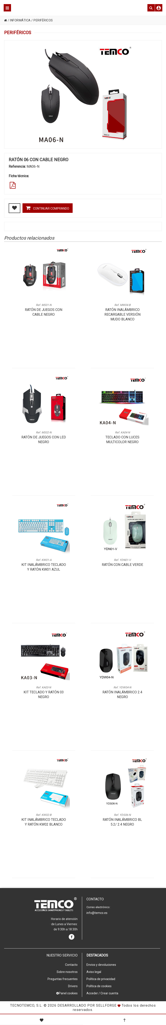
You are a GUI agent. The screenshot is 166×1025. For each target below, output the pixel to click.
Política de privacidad (100, 979)
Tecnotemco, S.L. (26, 1005)
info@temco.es (96, 913)
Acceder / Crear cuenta (102, 993)
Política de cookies (99, 986)
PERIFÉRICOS (43, 20)
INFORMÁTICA (20, 20)
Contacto (71, 964)
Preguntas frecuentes (63, 979)
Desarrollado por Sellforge (87, 1005)
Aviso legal (93, 972)
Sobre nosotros (67, 972)
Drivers (73, 986)
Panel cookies (67, 993)
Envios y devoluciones (101, 964)
